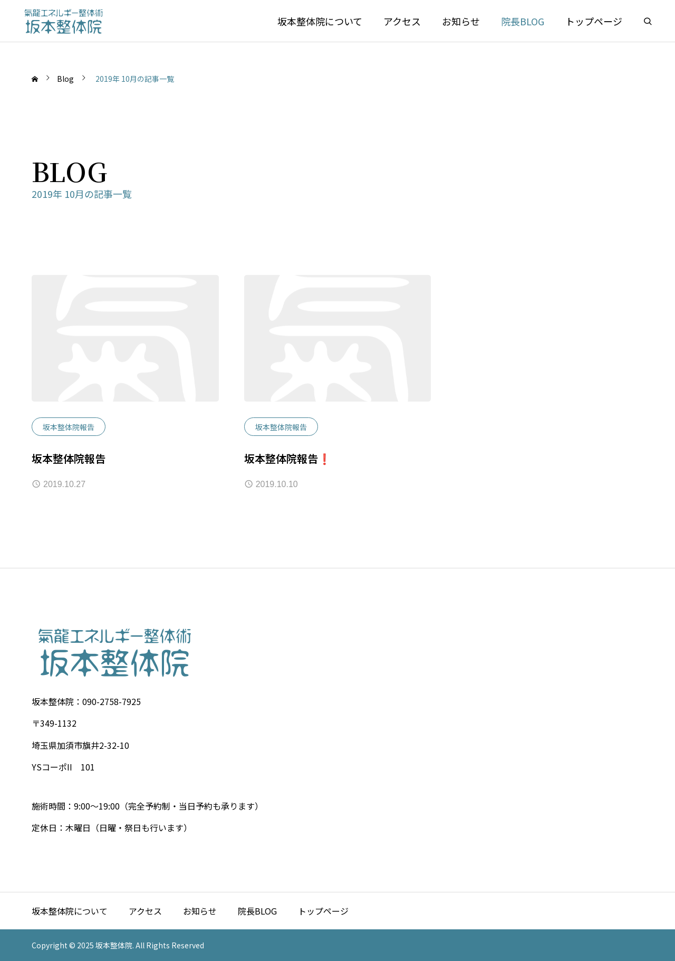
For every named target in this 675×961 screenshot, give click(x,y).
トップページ (593, 21)
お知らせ (461, 21)
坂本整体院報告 (68, 427)
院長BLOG (522, 21)
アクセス (402, 21)
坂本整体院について (319, 21)
